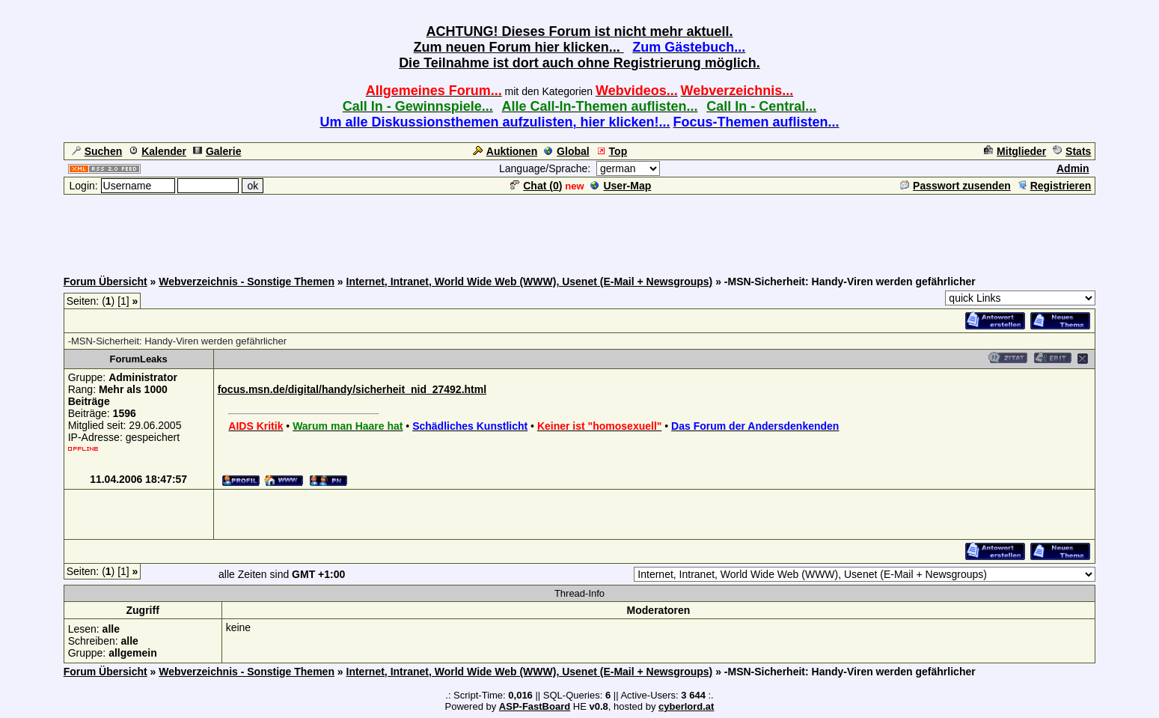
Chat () (536, 186)
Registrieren (1055, 186)
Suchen (97, 151)
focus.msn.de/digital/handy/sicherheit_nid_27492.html (352, 389)
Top (612, 151)
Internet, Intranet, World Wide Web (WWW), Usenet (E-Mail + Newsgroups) (529, 281)
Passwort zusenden (955, 186)
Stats (1072, 151)
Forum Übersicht (105, 281)
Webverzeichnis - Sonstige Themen (246, 281)
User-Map (620, 186)
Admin (1072, 168)
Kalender (157, 151)
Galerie (217, 151)
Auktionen (505, 151)
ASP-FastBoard (534, 706)
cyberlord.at (686, 706)
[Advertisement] (580, 230)
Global (567, 151)
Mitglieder (1015, 151)
